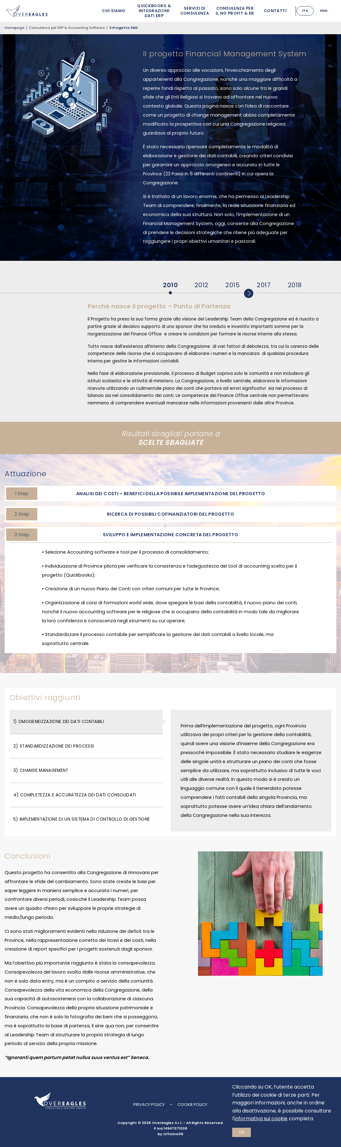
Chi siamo (109, 10)
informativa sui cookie (261, 1118)
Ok (242, 1132)
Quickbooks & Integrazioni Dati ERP (150, 10)
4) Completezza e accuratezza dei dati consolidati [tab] (74, 795)
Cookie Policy (192, 1104)
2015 (232, 285)
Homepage (14, 27)
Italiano (305, 9)
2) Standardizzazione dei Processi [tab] (53, 746)
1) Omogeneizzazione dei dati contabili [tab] (58, 722)
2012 (202, 285)
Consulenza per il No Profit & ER (230, 11)
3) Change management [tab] (40, 770)
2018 (295, 285)
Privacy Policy (149, 1104)
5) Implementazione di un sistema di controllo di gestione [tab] (81, 819)
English (323, 10)
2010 (170, 285)
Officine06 (173, 1133)
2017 (263, 285)
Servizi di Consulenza (190, 11)
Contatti (270, 10)
